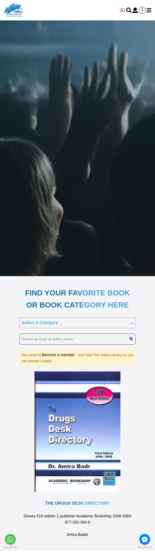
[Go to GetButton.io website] (10, 547)
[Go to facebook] (144, 539)
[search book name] (77, 339)
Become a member (59, 355)
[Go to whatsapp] (10, 539)
